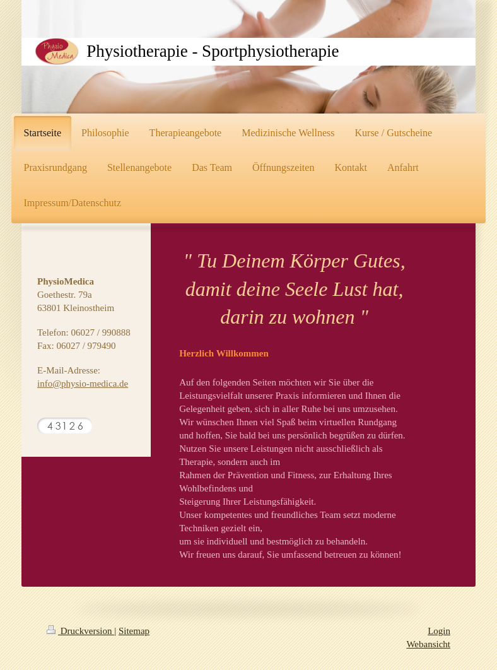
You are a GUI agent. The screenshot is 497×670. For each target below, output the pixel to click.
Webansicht (428, 644)
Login (439, 631)
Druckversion (80, 631)
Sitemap (134, 631)
